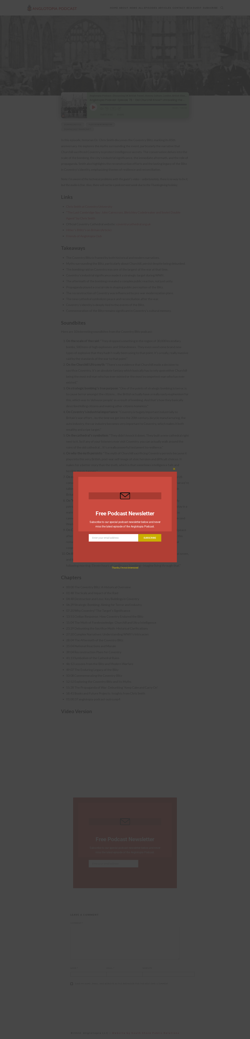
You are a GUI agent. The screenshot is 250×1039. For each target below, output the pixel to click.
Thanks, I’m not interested (125, 567)
